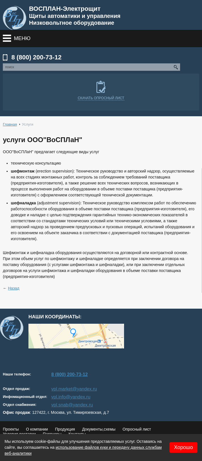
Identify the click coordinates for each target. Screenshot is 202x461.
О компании (37, 429)
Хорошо (183, 447)
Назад (13, 288)
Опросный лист (137, 429)
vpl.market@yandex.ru (74, 389)
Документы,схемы (98, 429)
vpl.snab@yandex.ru (72, 404)
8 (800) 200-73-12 (36, 57)
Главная (10, 124)
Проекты (11, 429)
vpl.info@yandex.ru (70, 396)
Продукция (65, 429)
